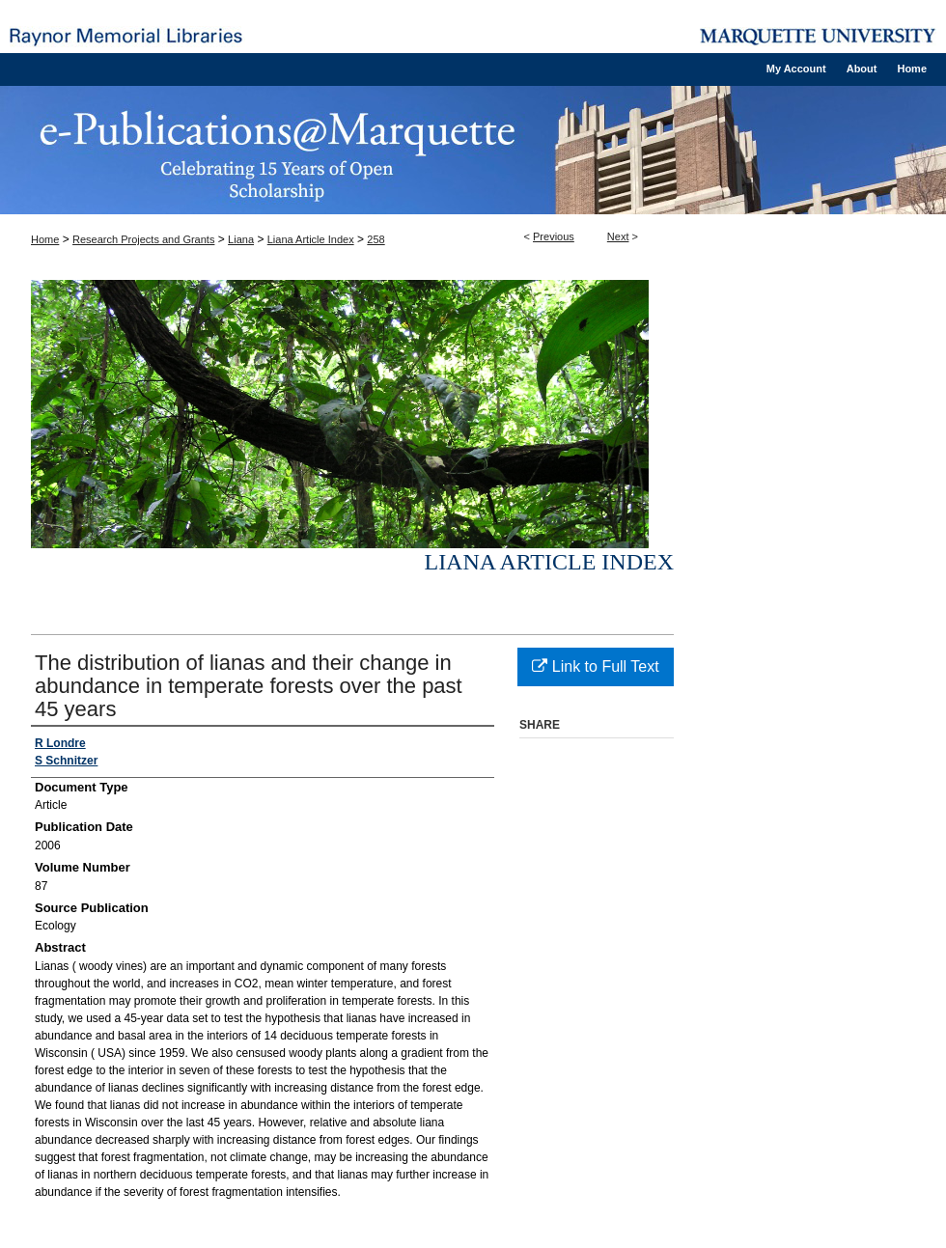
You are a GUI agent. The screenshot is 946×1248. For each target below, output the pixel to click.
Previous (553, 236)
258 (375, 239)
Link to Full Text (595, 666)
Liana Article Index (310, 239)
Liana (241, 239)
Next (618, 236)
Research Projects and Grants (143, 239)
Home (45, 239)
